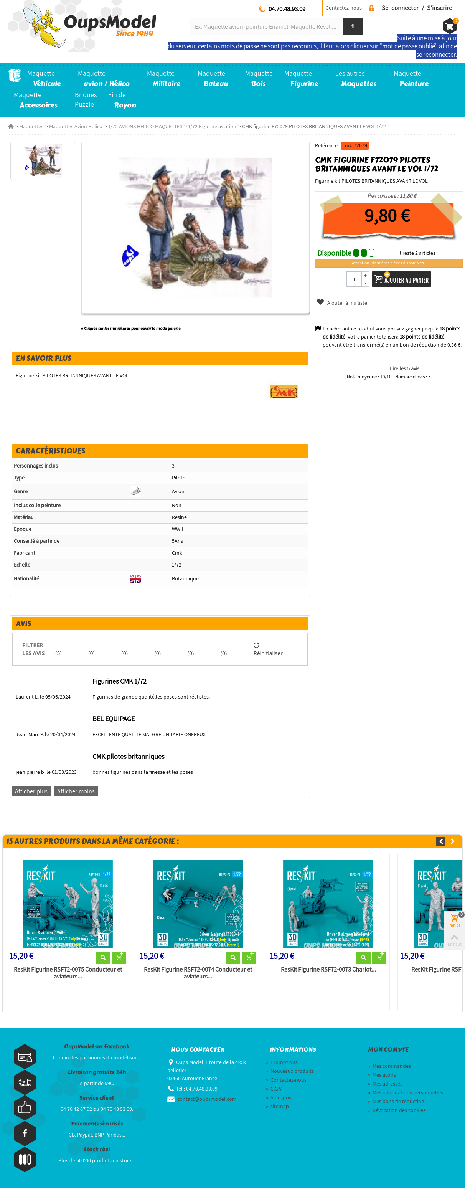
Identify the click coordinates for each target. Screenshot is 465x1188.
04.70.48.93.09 (287, 9)
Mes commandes (389, 1065)
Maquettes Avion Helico (75, 126)
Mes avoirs (382, 1074)
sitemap (277, 1106)
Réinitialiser (268, 649)
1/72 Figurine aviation (212, 126)
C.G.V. (274, 1088)
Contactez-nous (344, 7)
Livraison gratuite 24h (97, 1072)
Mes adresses (385, 1083)
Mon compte (388, 1050)
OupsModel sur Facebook (97, 1047)
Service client (96, 1098)
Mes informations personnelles (405, 1092)
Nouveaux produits (290, 1070)
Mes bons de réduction (396, 1101)
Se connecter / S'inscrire (417, 7)
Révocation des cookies (396, 1110)
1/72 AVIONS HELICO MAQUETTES (145, 126)
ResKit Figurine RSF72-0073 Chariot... (328, 969)
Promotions (282, 1062)
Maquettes (31, 126)
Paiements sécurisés (97, 1124)
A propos (278, 1097)
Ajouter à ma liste (342, 302)
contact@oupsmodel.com (207, 1098)
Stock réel (97, 1149)
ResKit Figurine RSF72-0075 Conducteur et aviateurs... (68, 973)
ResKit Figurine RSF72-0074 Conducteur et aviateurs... (198, 973)
